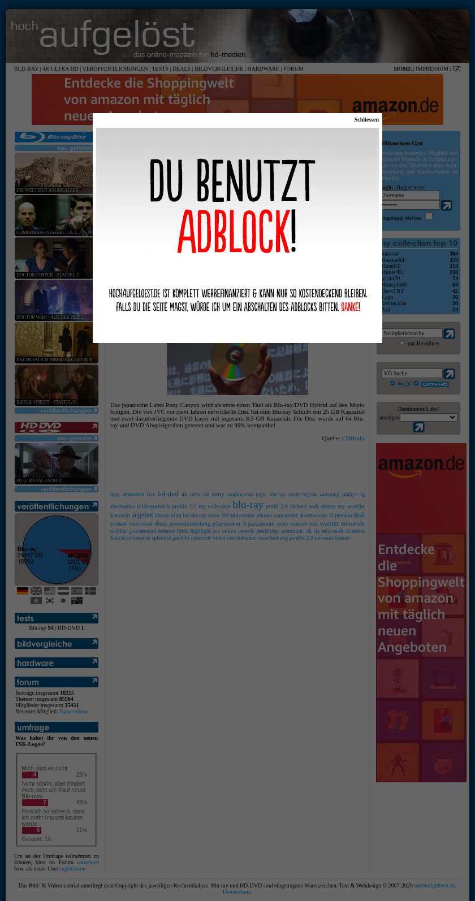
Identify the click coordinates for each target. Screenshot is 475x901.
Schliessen (367, 119)
